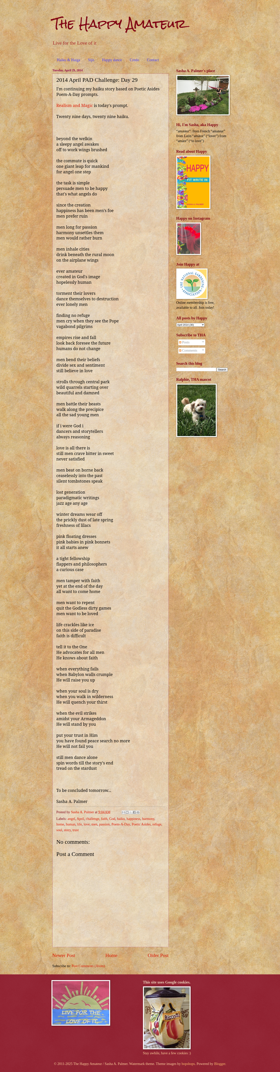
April (80, 819)
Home (111, 955)
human (70, 824)
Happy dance (112, 60)
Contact (153, 60)
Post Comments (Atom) (88, 966)
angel (71, 819)
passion (104, 824)
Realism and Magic (74, 105)
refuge (156, 824)
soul (59, 830)
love (87, 824)
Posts (184, 342)
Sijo (91, 60)
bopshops (188, 1064)
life (79, 824)
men (94, 824)
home (60, 824)
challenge (92, 819)
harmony (148, 819)
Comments (188, 350)
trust (75, 830)
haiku (121, 819)
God (112, 819)
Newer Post (63, 955)
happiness (133, 819)
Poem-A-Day (121, 824)
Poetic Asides (141, 824)
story (67, 830)
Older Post (158, 955)
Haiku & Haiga (68, 60)
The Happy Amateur (119, 23)
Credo (134, 60)
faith (104, 819)
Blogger (219, 1064)
